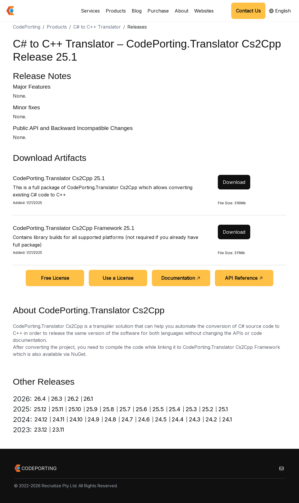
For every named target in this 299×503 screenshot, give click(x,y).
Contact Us (248, 11)
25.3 (191, 409)
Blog (137, 11)
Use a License (117, 278)
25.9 (92, 409)
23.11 (58, 429)
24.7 (127, 419)
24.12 (40, 419)
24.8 (110, 419)
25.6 (141, 409)
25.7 (125, 409)
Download (234, 182)
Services (90, 11)
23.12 (40, 429)
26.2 (73, 398)
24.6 (144, 419)
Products (116, 11)
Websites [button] (204, 11)
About (181, 11)
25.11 (57, 409)
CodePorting (26, 27)
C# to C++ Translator (97, 27)
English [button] (280, 11)
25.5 (158, 409)
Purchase (158, 11)
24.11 (58, 419)
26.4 (40, 398)
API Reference (244, 278)
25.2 (207, 409)
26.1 (88, 398)
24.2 (211, 419)
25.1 (223, 409)
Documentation (181, 278)
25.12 (40, 409)
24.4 (178, 419)
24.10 (76, 419)
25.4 (174, 409)
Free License (55, 278)
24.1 (227, 419)
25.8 (108, 409)
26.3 (56, 398)
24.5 (161, 419)
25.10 (74, 409)
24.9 (93, 419)
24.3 (194, 419)
